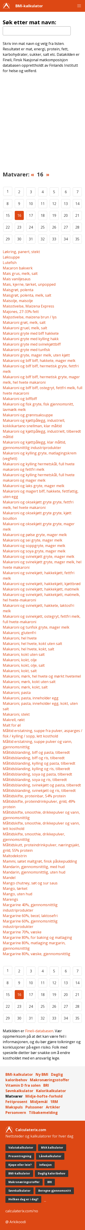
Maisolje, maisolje (18, 300)
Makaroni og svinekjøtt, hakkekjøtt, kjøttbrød (41, 583)
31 (31, 239)
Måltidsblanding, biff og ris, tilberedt (34, 757)
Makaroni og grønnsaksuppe (28, 414)
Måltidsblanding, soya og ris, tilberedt (35, 779)
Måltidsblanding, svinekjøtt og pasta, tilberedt (42, 785)
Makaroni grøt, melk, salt (24, 322)
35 (77, 239)
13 (66, 203)
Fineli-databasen (39, 1030)
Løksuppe (11, 257)
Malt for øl (12, 725)
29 (8, 239)
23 (19, 227)
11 (43, 203)
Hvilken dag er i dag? (23, 1199)
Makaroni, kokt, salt (20, 670)
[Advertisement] (42, 125)
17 (31, 215)
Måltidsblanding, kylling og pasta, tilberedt (39, 763)
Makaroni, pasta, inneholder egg (30, 698)
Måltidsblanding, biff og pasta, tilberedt (36, 752)
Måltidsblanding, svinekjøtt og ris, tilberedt (39, 790)
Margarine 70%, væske (22, 932)
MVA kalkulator (52, 1147)
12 (54, 203)
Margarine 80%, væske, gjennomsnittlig (36, 953)
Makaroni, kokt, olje (20, 659)
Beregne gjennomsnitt (54, 1191)
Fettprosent (16, 1101)
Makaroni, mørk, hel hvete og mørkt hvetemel (42, 676)
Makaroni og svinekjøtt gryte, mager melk (38, 556)
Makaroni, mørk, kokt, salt (25, 687)
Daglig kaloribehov (51, 1173)
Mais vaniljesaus (17, 278)
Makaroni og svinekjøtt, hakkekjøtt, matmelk (41, 589)
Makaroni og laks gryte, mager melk (33, 485)
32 (43, 239)
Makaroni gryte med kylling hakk (31, 338)
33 (54, 239)
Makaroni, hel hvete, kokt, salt (28, 649)
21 (77, 215)
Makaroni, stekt (16, 714)
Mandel (9, 877)
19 (54, 215)
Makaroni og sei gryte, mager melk (32, 540)
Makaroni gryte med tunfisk (26, 349)
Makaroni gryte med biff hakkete (31, 333)
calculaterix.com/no (21, 1210)
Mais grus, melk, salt (20, 273)
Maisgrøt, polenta (18, 289)
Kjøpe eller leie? (20, 1165)
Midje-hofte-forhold (44, 1096)
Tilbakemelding (43, 1112)
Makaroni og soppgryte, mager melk (34, 545)
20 (66, 215)
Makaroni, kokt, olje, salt (24, 665)
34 (66, 239)
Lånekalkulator (50, 1156)
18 (43, 215)
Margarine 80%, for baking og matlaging (37, 937)
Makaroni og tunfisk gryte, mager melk (36, 627)
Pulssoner (34, 1107)
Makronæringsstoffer (49, 1079)
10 (31, 203)
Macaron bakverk (18, 268)
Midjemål (39, 1101)
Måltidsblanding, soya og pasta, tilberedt (37, 774)
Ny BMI (42, 1074)
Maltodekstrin (15, 855)
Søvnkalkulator (19, 1090)
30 (19, 239)
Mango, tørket (15, 888)
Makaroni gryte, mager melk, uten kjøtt (36, 355)
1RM (54, 1101)
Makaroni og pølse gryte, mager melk (35, 534)
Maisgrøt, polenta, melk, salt (27, 295)
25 (43, 227)
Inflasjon (45, 1165)
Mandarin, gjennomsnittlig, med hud (34, 866)
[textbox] (37, 30)
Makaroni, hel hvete (20, 638)
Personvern (15, 1112)
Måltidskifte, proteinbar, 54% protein (34, 795)
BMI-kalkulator (29, 5)
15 (8, 215)
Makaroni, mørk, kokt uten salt (29, 681)
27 (66, 227)
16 (19, 215)
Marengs (10, 899)
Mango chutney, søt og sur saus (30, 883)
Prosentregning (19, 1156)
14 (77, 203)
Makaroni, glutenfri (19, 632)
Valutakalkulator (20, 1147)
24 (31, 227)
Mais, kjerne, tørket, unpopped (29, 284)
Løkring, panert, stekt (21, 251)
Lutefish (10, 262)
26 (54, 227)
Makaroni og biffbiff (20, 398)
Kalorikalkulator (51, 1090)
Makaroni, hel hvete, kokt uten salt (32, 643)
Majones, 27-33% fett (21, 311)
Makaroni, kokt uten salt (24, 654)
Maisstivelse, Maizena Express (28, 306)
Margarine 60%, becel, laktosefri (30, 915)
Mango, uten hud (17, 893)
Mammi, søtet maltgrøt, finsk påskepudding (40, 861)
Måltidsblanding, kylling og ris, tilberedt (36, 768)
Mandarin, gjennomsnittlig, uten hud (34, 872)
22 (8, 227)
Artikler (53, 1107)
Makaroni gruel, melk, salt (25, 327)
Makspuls (14, 1107)
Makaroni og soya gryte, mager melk (34, 551)
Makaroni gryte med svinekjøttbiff (32, 344)
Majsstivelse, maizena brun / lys (30, 317)
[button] (79, 6)
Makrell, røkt (14, 719)
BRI (46, 1085)
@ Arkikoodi (15, 1221)
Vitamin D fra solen (23, 1085)
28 (77, 227)
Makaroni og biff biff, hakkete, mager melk (39, 360)
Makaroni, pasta (17, 692)
